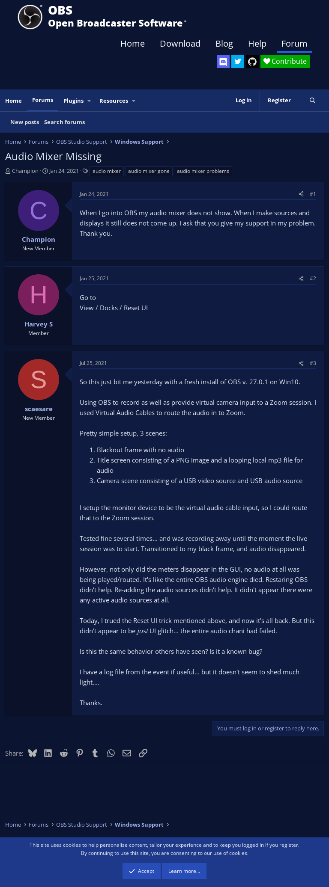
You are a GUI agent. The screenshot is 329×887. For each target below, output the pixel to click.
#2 (313, 278)
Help (257, 43)
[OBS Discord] (223, 61)
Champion (25, 171)
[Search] (312, 100)
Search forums (64, 122)
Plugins (73, 100)
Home (132, 43)
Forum (294, 43)
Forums (42, 100)
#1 (313, 194)
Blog (224, 43)
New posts (24, 122)
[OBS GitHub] (252, 61)
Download (180, 43)
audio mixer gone (149, 171)
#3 (313, 363)
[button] (89, 100)
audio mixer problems (203, 171)
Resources (113, 100)
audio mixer (107, 171)
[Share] (301, 194)
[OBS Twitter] (237, 61)
